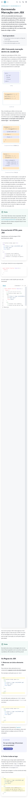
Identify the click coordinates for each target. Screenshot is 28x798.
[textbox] (13, 301)
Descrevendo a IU (15, 5)
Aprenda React (5, 5)
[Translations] (23, 2)
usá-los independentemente (8, 219)
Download (17, 285)
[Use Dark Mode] (20, 2)
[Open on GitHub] (26, 2)
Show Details (8, 748)
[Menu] (1, 2)
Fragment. (18, 727)
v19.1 (8, 2)
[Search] (17, 2)
